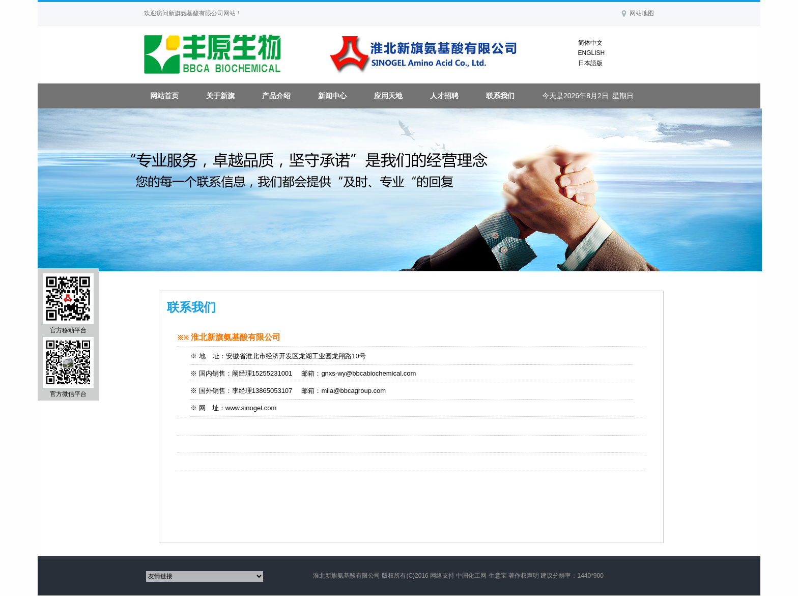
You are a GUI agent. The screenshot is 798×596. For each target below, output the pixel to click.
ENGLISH (591, 52)
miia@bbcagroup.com (353, 390)
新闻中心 (332, 96)
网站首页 (164, 96)
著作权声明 (523, 575)
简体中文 (590, 42)
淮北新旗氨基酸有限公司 (346, 575)
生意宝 (498, 575)
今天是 (588, 96)
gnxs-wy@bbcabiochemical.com (368, 373)
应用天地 (388, 96)
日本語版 (590, 63)
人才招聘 (444, 96)
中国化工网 (471, 575)
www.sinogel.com (250, 408)
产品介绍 (276, 96)
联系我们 (500, 96)
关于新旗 (220, 96)
